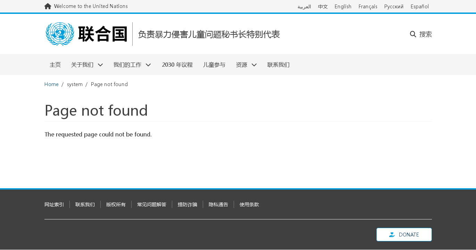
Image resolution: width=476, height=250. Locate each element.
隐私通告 (218, 204)
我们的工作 (129, 64)
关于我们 (84, 64)
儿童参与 (214, 64)
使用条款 (249, 204)
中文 (323, 6)
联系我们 (278, 64)
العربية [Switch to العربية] (304, 6)
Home (51, 84)
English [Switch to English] (343, 6)
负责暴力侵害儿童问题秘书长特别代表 (209, 34)
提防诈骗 (187, 204)
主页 (55, 64)
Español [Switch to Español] (420, 6)
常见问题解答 (151, 204)
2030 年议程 (177, 64)
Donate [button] (404, 234)
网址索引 (54, 204)
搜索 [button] (421, 34)
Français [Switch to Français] (368, 6)
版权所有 (116, 204)
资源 (244, 64)
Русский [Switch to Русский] (394, 6)
